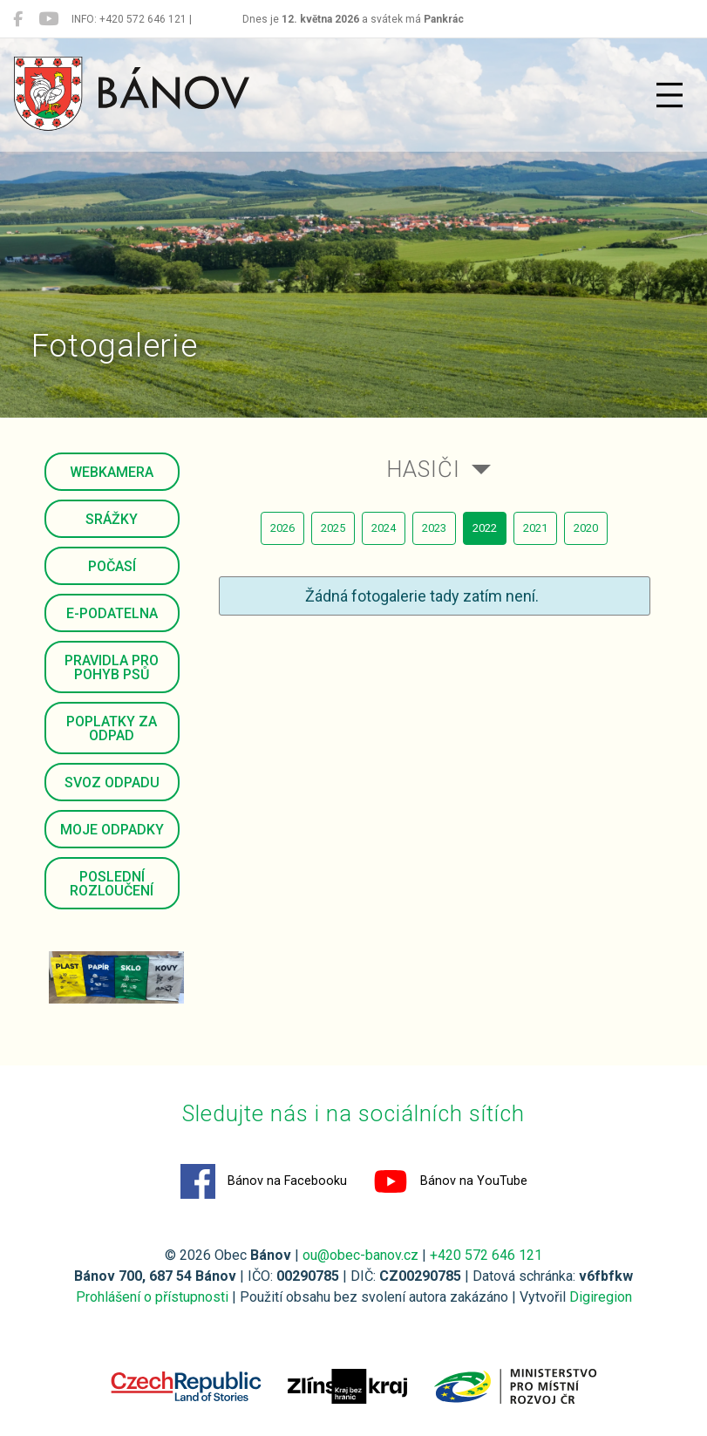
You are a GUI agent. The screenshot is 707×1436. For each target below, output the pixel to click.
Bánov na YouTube (450, 1181)
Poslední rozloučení (111, 883)
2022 (484, 527)
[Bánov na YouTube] (48, 19)
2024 (383, 527)
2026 (282, 527)
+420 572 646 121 (486, 1255)
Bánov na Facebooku (263, 1181)
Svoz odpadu (112, 782)
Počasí (112, 566)
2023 (434, 527)
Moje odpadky (112, 829)
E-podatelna (112, 613)
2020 (586, 527)
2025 (333, 527)
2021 (535, 527)
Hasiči (423, 469)
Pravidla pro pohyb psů (112, 667)
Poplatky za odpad (111, 728)
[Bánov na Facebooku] (18, 19)
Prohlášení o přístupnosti (152, 1297)
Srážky (111, 519)
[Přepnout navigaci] (669, 95)
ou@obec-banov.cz (360, 1255)
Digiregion (600, 1297)
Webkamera (111, 472)
